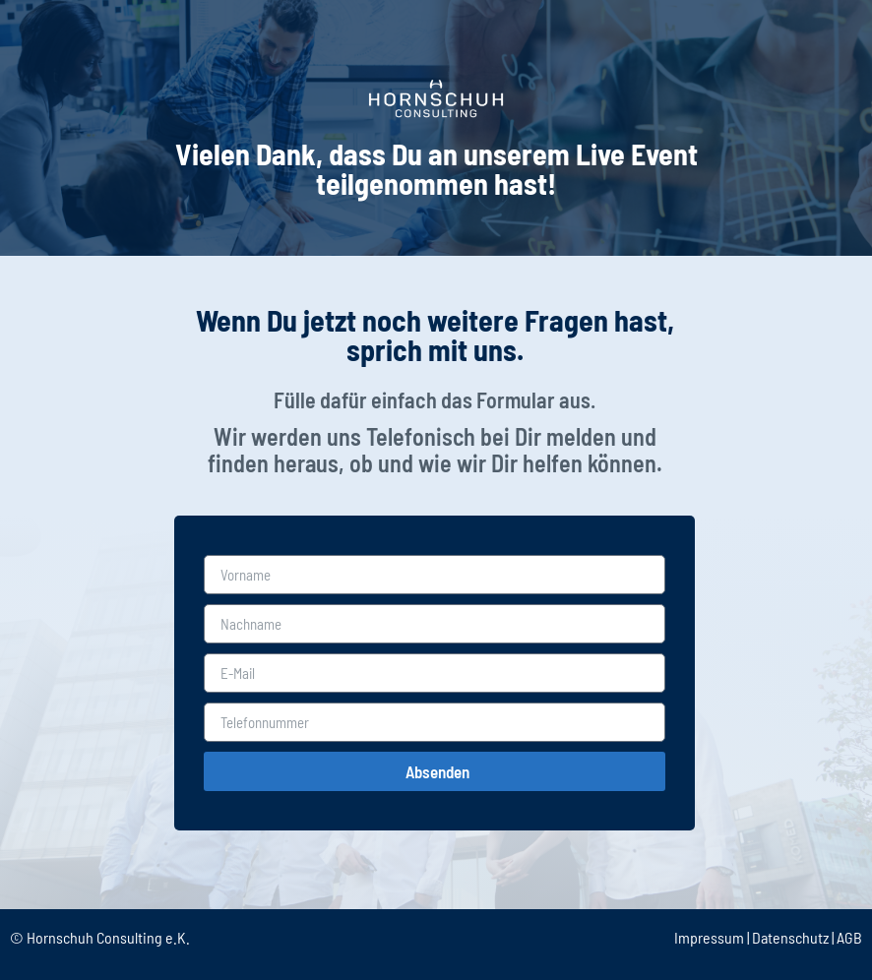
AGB (849, 937)
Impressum (709, 937)
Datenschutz (790, 937)
